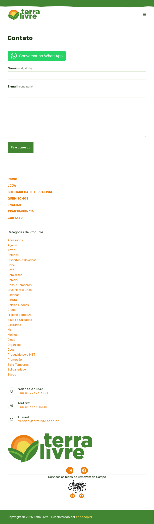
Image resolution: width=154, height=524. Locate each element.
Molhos (13, 335)
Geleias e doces (18, 305)
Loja (12, 185)
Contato (15, 218)
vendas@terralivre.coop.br (38, 421)
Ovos (11, 349)
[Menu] (144, 14)
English (14, 205)
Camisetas (15, 275)
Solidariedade (17, 369)
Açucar (12, 245)
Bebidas (13, 255)
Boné (11, 265)
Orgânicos (14, 345)
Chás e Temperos (20, 285)
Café (11, 270)
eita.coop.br (84, 517)
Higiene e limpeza (19, 315)
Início (12, 179)
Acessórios (15, 240)
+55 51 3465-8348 (32, 407)
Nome (20, 68)
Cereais (13, 280)
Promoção (15, 359)
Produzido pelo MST (21, 354)
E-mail (20, 86)
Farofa (12, 300)
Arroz (11, 250)
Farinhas (13, 295)
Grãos (12, 310)
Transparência (21, 211)
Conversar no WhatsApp (41, 56)
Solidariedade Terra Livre (30, 192)
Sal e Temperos (18, 364)
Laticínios (14, 325)
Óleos (11, 340)
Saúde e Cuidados (20, 320)
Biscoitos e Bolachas (22, 260)
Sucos (12, 374)
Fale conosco (20, 147)
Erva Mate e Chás (20, 290)
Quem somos (18, 198)
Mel (10, 329)
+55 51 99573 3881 (33, 393)
